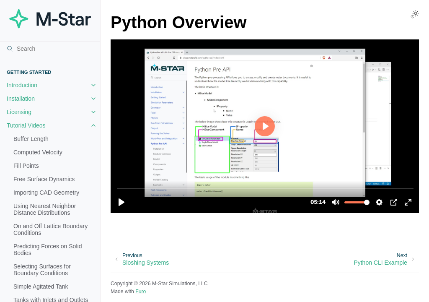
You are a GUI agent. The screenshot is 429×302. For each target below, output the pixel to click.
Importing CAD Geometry (46, 192)
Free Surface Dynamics (44, 179)
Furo (140, 291)
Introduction (22, 85)
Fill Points (26, 165)
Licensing (19, 112)
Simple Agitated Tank (40, 286)
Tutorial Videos (26, 125)
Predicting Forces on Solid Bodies (47, 249)
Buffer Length (31, 138)
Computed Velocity (37, 152)
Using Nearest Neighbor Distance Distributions (44, 209)
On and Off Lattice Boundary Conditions (50, 229)
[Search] (50, 48)
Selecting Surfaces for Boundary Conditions (42, 269)
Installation (21, 98)
